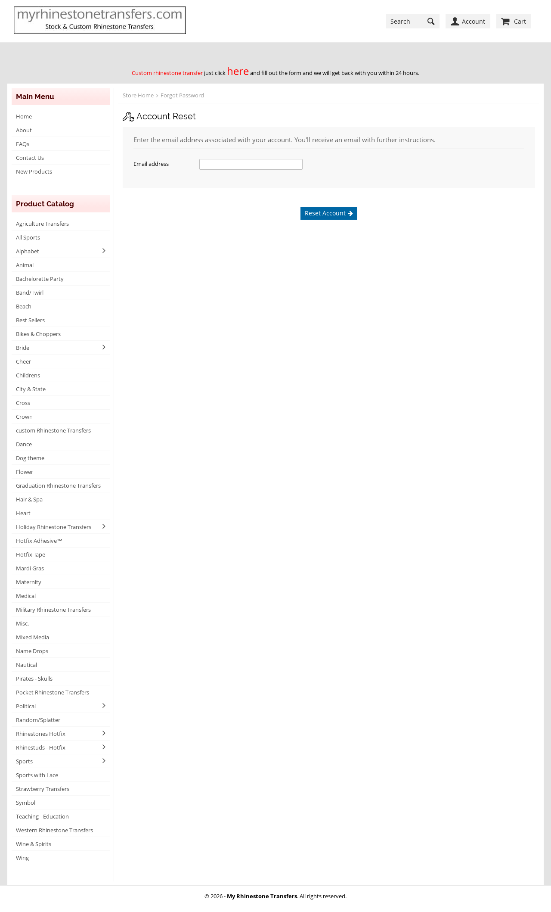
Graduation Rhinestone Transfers (58, 485)
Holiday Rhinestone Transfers (53, 527)
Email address (151, 164)
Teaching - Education (42, 816)
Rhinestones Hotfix (40, 734)
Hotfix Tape (30, 554)
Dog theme (30, 458)
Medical (26, 596)
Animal (25, 265)
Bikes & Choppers (38, 334)
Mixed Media (32, 637)
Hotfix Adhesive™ (39, 541)
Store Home (138, 95)
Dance (24, 444)
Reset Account (325, 213)
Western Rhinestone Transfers (54, 830)
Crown (24, 416)
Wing (22, 858)
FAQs (22, 144)
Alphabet (27, 251)
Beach (23, 306)
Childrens (28, 375)
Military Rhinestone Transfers (53, 609)
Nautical (26, 665)
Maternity (28, 582)
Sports (24, 761)
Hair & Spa (29, 499)
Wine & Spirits (33, 844)
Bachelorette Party (40, 279)
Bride (22, 348)
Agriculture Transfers (42, 223)
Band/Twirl (29, 292)
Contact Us (30, 158)
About (24, 130)
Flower (24, 472)
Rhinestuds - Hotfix (40, 747)
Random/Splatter (38, 720)
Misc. (22, 623)
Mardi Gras (30, 568)
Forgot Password (182, 95)
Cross (23, 403)
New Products (34, 171)
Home (24, 116)
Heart (23, 513)
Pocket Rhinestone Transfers (52, 692)
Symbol (25, 802)
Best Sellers (30, 320)
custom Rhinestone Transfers (53, 430)
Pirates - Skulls (34, 678)
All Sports (28, 237)
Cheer (23, 361)
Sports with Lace (37, 775)
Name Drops (32, 651)
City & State (31, 389)
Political (26, 706)
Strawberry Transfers (42, 789)
